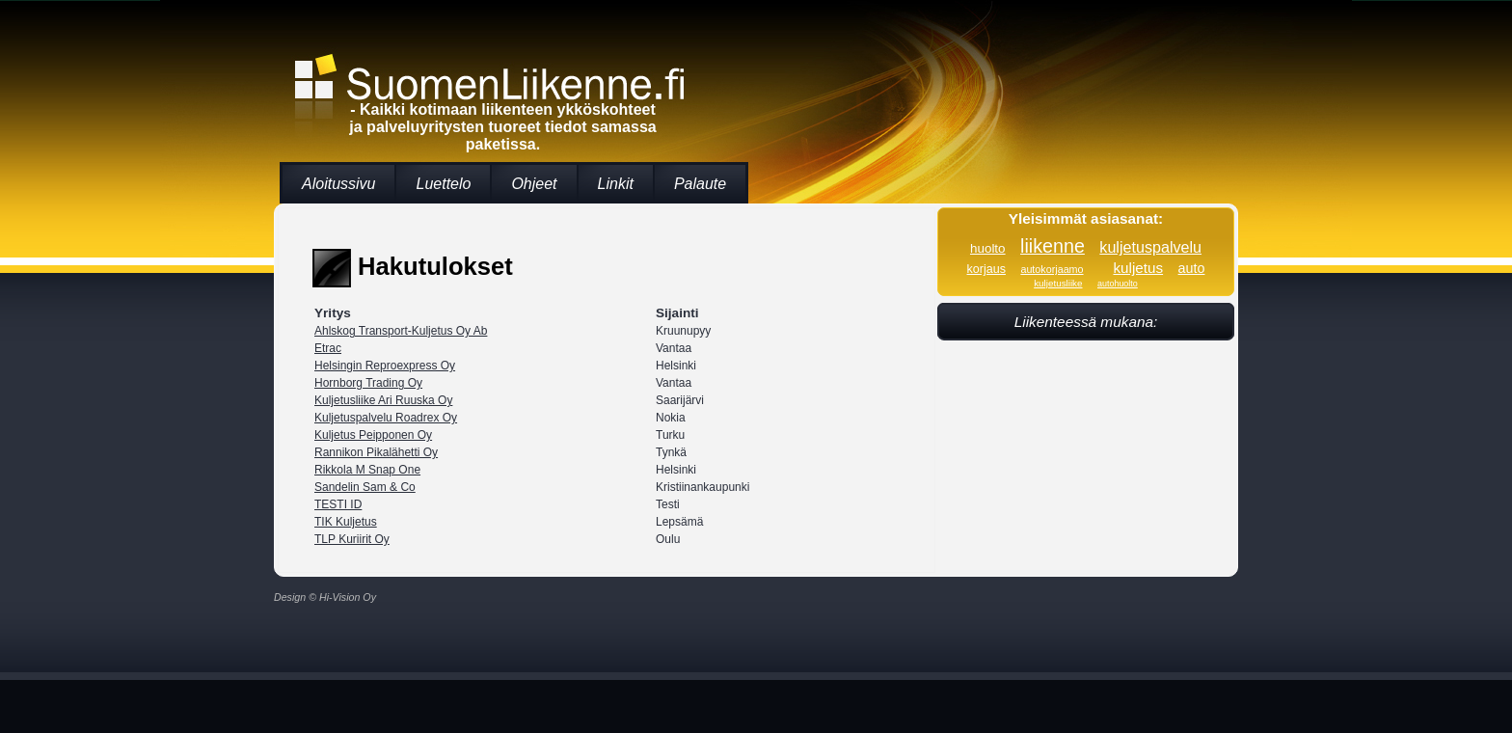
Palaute (700, 184)
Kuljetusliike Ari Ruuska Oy (383, 400)
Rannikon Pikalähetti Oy (376, 452)
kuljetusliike (1058, 283)
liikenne (1052, 246)
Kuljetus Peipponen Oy (373, 435)
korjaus (986, 269)
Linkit (616, 184)
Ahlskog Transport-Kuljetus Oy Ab (400, 331)
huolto (988, 248)
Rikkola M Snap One (367, 469)
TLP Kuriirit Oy (352, 539)
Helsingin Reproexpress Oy (384, 365)
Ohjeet (533, 184)
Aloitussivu (338, 184)
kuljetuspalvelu (1150, 247)
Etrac (327, 348)
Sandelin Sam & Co (365, 487)
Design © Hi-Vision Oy (325, 597)
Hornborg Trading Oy (368, 383)
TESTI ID (338, 504)
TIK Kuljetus (345, 522)
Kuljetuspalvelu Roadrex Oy (385, 417)
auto (1191, 268)
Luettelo (443, 184)
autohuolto (1117, 283)
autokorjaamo (1051, 269)
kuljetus (1138, 267)
